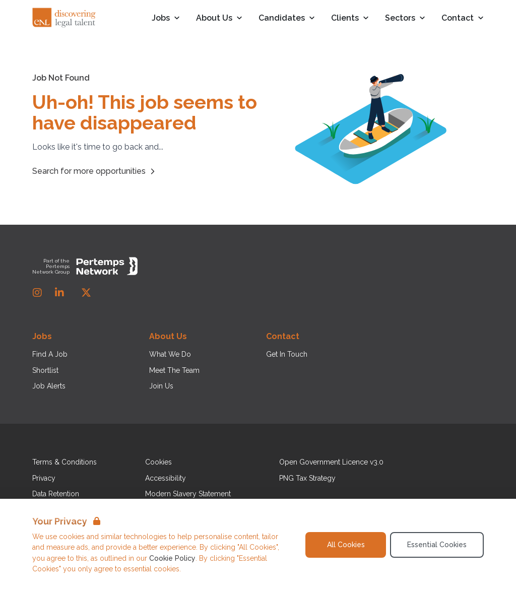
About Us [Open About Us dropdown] (219, 18)
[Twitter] (86, 292)
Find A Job (50, 354)
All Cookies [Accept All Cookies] (346, 545)
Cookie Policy (172, 558)
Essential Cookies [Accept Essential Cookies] (437, 545)
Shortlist (45, 370)
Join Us (161, 386)
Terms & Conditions (64, 462)
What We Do (170, 354)
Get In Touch (286, 354)
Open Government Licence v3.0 (331, 462)
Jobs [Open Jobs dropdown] (166, 18)
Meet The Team (174, 370)
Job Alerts (49, 386)
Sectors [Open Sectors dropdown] (405, 18)
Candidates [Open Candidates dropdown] (287, 18)
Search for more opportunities (95, 171)
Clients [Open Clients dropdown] (350, 18)
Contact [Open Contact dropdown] (462, 18)
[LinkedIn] (59, 292)
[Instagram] (37, 292)
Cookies (158, 462)
